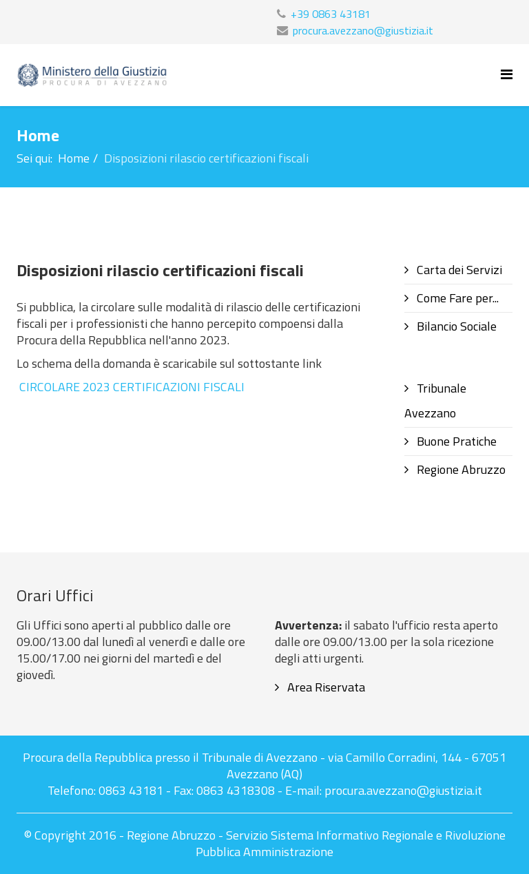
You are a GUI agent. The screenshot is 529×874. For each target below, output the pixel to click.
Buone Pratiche (455, 441)
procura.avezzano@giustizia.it (363, 30)
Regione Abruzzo (460, 469)
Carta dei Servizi (458, 269)
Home (74, 158)
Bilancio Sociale (455, 326)
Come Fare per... (456, 298)
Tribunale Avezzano (435, 400)
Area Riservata (324, 687)
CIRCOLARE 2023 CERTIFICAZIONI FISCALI (132, 386)
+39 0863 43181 (331, 14)
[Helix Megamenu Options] (506, 74)
